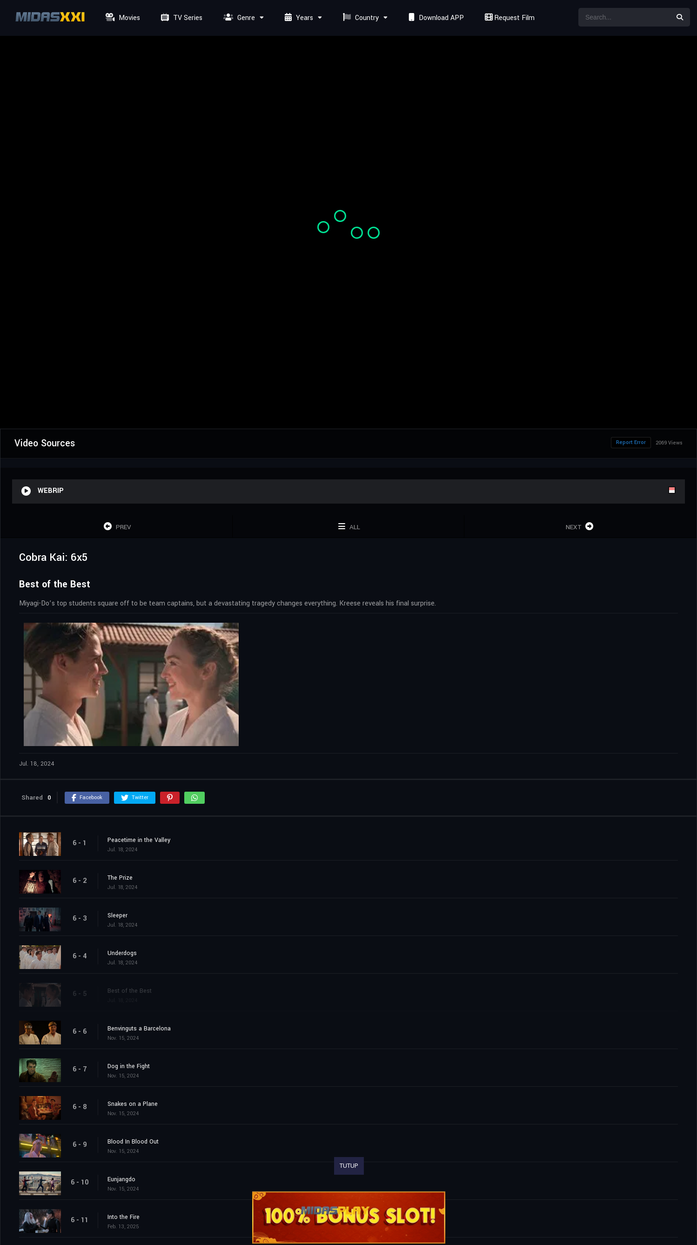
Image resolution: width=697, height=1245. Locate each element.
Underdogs (122, 953)
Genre (238, 18)
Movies (121, 18)
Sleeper (117, 915)
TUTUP (349, 1166)
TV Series (180, 18)
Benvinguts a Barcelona (139, 1028)
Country (360, 18)
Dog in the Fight (128, 1066)
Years (297, 18)
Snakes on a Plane (132, 1104)
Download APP (435, 18)
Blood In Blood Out (133, 1141)
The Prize (120, 878)
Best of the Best (129, 991)
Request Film (509, 18)
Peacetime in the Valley (138, 840)
